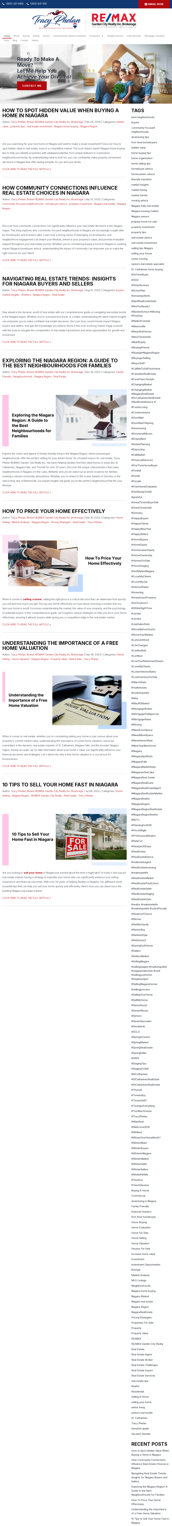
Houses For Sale (140, 1248)
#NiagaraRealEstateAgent (146, 788)
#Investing (137, 592)
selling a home (32, 599)
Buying (26, 36)
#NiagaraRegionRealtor (144, 814)
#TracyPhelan (139, 1116)
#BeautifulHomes (141, 331)
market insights (10, 294)
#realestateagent (141, 862)
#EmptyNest (138, 438)
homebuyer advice (56, 203)
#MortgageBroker (141, 708)
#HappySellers (139, 534)
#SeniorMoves (139, 1010)
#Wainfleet (137, 1121)
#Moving (136, 724)
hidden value (138, 147)
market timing (139, 189)
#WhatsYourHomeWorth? (146, 1137)
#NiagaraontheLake (142, 772)
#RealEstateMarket (142, 878)
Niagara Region (88, 126)
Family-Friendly (140, 1206)
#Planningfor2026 (141, 825)
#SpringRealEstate (142, 1047)
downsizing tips (140, 137)
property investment (80, 203)
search (46, 36)
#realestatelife (139, 872)
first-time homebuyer (143, 1216)
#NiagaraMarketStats (143, 766)
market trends (139, 195)
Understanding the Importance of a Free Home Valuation (60, 645)
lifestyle (135, 1269)
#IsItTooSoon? (139, 603)
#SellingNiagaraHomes (144, 984)
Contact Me (31, 85)
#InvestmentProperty (143, 597)
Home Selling (138, 1238)
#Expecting (138, 449)
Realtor (135, 1386)
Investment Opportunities (145, 1264)
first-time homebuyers (144, 142)
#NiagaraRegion (140, 804)
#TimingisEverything (143, 1105)
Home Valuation (20, 659)
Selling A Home (140, 1396)
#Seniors (136, 1015)
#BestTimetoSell (140, 336)
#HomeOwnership (141, 555)
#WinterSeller (139, 1164)
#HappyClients (139, 523)
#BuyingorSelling (140, 358)
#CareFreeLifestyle (142, 379)
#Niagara (136, 751)
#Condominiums (140, 412)
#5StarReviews (140, 285)
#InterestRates (140, 587)
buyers (120, 290)
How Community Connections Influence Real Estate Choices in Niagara (60, 190)
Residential (137, 1391)
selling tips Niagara (142, 248)
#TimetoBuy (138, 1095)
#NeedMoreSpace (142, 735)
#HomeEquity (139, 544)
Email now (155, 4)
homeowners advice (143, 174)
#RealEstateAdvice (142, 856)
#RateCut (136, 841)
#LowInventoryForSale (144, 677)
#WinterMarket (140, 1158)
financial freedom (141, 1211)
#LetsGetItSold (140, 639)
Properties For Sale (142, 1322)
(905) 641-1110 (38, 3)
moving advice (139, 200)
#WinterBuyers (140, 1148)
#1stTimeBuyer (139, 274)
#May (134, 698)
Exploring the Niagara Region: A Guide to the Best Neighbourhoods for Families (60, 363)
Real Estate (58, 294)
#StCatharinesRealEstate (145, 1084)
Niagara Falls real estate (145, 205)
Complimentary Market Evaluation (69, 36)
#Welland (136, 1132)
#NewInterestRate (142, 740)
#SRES (135, 1058)
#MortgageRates (141, 719)
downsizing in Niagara (143, 1201)
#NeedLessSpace (142, 730)
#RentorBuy (138, 929)
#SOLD (135, 1031)
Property (136, 1328)
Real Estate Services (143, 1375)
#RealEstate (138, 851)
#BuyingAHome (140, 347)
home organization (142, 158)
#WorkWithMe (139, 1174)
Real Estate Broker (142, 1359)
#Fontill (135, 476)
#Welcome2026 (140, 1127)
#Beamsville (138, 326)
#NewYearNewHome (143, 745)
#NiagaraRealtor (140, 798)
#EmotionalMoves (141, 433)
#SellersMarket (140, 956)
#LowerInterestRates (143, 671)
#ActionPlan (138, 290)
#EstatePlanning (140, 444)
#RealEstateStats (141, 899)
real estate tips (139, 1381)
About (16, 36)
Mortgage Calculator (155, 36)
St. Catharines (139, 1418)
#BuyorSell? (138, 363)
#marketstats (139, 687)
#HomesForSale (140, 560)
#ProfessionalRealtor (143, 835)
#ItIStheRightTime (141, 608)
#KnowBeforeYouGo (143, 629)
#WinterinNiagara (141, 1153)
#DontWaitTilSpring (142, 423)
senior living (138, 1407)
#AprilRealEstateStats (143, 301)
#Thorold (136, 1089)
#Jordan (136, 613)
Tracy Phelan (94, 522)
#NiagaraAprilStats (142, 756)
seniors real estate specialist (147, 264)
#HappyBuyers (140, 518)
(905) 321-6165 (15, 3)
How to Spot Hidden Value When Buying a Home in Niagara (60, 112)
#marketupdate (140, 692)
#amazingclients (140, 295)
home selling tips (141, 163)
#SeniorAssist (139, 1005)
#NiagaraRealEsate (142, 782)
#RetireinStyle (139, 935)
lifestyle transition (141, 179)
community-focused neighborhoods (23, 203)
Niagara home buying (66, 126)
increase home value (143, 1254)
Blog (15, 40)
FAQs (6, 40)
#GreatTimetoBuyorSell (144, 502)
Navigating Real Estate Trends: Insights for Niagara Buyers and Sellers (59, 281)
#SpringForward (140, 1037)
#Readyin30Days (141, 846)
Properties (95, 36)
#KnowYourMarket (142, 634)
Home (7, 36)
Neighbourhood (115, 36)
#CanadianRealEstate (143, 373)
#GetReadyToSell (141, 491)
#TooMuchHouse (141, 1111)
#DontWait (137, 417)
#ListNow (137, 655)
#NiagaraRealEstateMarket (146, 793)
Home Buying (139, 1222)
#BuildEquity (138, 342)
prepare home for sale (144, 221)
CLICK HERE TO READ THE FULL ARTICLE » (26, 169)
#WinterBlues (139, 1142)
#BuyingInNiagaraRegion (145, 352)
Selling (36, 36)
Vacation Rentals (140, 1433)
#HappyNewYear (141, 528)
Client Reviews (133, 36)
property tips (17, 126)
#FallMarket (138, 454)
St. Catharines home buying (147, 269)
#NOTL (135, 819)
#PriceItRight (138, 830)
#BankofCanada (140, 321)
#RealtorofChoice (141, 913)
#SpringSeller (139, 1053)
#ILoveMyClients (141, 576)
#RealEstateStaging (142, 893)
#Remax (136, 919)
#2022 (135, 280)
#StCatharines (139, 1074)
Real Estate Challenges (144, 1365)
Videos (35, 40)
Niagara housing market (144, 211)
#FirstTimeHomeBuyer (144, 465)
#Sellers (26, 294)
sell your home (33, 872)
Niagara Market (140, 1296)
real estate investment (39, 126)
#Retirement (138, 940)
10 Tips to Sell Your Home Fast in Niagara (60, 785)
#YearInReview (140, 1185)
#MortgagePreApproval (145, 714)
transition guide (140, 1428)
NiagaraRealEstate (142, 1312)
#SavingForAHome (142, 945)
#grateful (136, 497)
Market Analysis (21, 522)
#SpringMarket (139, 1042)
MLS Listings (138, 1280)
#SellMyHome (139, 1000)
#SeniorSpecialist (141, 1021)
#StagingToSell (139, 1068)
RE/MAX (136, 1338)
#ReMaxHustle (140, 924)
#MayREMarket (140, 703)
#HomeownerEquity (142, 550)
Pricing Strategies (61, 522)
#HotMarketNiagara (142, 571)
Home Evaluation (141, 1227)
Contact (24, 40)
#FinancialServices (142, 460)
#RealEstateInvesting (143, 867)
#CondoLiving (139, 407)
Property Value (59, 659)
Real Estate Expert (142, 1370)
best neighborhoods (143, 117)
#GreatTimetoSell (141, 507)
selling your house (141, 253)
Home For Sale (139, 1232)
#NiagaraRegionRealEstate (146, 809)
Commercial (138, 1195)
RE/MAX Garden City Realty (46, 795)
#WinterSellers (139, 1169)
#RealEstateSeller (141, 888)
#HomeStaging (140, 565)
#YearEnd (137, 1179)
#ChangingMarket (141, 384)
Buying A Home (140, 1190)
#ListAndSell (138, 650)
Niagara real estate (104, 203)
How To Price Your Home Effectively (53, 511)
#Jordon (136, 618)
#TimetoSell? (139, 1100)
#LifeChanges (139, 645)
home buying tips (141, 153)
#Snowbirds (138, 1026)
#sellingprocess (140, 989)
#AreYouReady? (140, 306)
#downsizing (138, 428)
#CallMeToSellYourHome (145, 368)
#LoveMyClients (140, 666)
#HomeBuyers (139, 539)
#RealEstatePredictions (145, 883)
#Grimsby (137, 512)
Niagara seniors (140, 216)
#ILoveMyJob (139, 581)
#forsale (136, 481)
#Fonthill (136, 470)
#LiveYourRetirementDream (147, 661)
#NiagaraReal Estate (143, 777)
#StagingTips (138, 1063)
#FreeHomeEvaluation (144, 486)
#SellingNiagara (140, 961)
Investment (137, 1259)
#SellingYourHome (142, 994)
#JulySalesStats (140, 624)
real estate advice (141, 237)
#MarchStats (138, 682)
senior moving (139, 258)
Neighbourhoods (22, 376)
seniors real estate (142, 1412)
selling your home (141, 1402)
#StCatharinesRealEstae (145, 1079)
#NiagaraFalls (139, 761)
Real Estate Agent (141, 1354)
